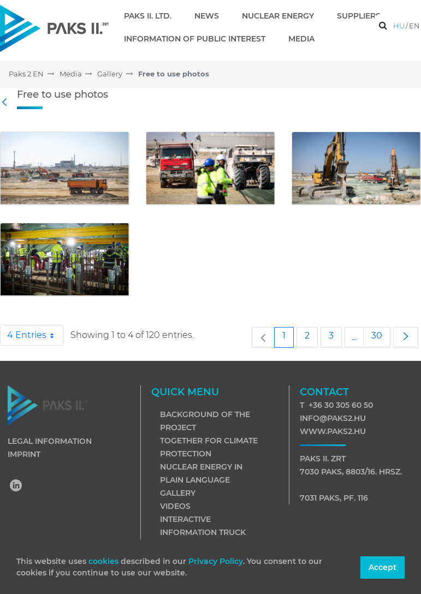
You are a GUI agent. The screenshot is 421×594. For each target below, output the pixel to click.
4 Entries (35, 335)
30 (380, 335)
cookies (104, 561)
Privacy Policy (215, 561)
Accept (382, 567)
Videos (175, 506)
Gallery (177, 493)
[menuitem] (152, 15)
